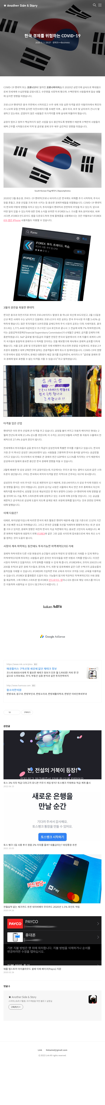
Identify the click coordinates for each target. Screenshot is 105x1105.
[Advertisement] (52, 636)
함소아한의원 (14, 690)
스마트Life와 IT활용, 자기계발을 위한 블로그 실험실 (30, 1000)
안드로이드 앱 (56, 580)
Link (40, 1050)
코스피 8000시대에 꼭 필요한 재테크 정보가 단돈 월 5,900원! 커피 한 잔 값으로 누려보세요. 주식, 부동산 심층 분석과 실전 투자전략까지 (43, 674)
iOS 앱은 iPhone (12, 220)
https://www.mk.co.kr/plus (20, 664)
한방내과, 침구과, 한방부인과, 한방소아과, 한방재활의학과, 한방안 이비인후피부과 (47, 694)
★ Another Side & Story (18, 5)
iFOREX (41, 533)
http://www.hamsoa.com (19, 685)
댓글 (7, 986)
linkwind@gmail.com (56, 1050)
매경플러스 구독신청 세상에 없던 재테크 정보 (32, 668)
